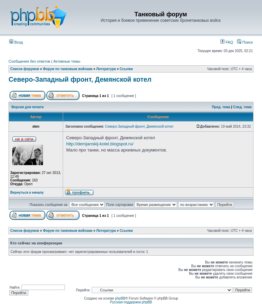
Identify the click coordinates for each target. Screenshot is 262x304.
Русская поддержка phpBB (131, 302)
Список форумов (24, 69)
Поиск (245, 42)
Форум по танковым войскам (67, 69)
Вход (16, 42)
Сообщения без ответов (29, 61)
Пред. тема (221, 107)
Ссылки (126, 69)
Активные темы (66, 61)
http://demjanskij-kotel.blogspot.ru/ (99, 143)
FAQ (226, 42)
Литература (106, 69)
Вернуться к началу (27, 192)
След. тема (242, 107)
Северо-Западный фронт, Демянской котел (80, 79)
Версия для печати (28, 107)
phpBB (120, 298)
